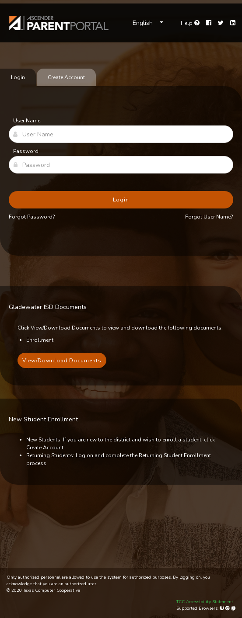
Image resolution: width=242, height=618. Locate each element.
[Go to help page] (190, 23)
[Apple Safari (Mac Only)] (233, 608)
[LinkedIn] (232, 23)
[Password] (121, 165)
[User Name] (121, 134)
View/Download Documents (62, 360)
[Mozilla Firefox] (222, 608)
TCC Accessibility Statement (204, 602)
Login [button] (121, 199)
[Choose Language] (148, 23)
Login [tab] (18, 77)
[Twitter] (221, 23)
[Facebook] (208, 23)
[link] (59, 23)
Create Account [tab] (66, 77)
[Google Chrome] (228, 608)
